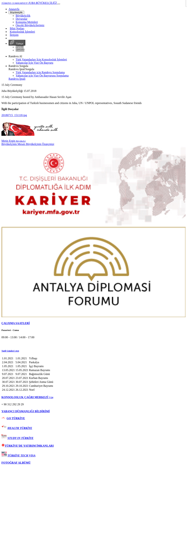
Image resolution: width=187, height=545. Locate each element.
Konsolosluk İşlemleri (22, 31)
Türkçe (17, 42)
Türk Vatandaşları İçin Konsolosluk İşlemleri (41, 59)
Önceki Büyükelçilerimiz (30, 25)
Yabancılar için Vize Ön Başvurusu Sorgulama (42, 75)
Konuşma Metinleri (27, 22)
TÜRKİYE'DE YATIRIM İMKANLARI (27, 445)
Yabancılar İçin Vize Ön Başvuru (34, 62)
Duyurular (21, 18)
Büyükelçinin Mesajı (13, 144)
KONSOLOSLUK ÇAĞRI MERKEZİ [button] (27, 397)
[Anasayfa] (14, 9)
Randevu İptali (17, 78)
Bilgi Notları (17, 28)
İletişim (14, 34)
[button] (93, 350)
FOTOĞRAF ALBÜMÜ (16, 462)
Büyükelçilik (16, 12)
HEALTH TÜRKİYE (19, 428)
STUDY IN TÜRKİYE (20, 438)
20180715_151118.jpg (14, 115)
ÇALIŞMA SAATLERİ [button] (15, 323)
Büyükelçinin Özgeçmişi (40, 144)
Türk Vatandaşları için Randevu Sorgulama (40, 72)
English (20, 50)
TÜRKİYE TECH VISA (21, 455)
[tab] (93, 323)
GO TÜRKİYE (16, 418)
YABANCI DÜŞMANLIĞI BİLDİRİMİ (25, 411)
